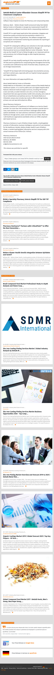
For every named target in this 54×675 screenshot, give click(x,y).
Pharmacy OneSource (18, 19)
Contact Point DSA (32, 668)
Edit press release (27, 181)
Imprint (6, 668)
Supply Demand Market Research (11, 346)
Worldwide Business (8, 596)
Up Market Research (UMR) (9, 533)
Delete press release (12, 181)
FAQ (2, 668)
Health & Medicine (21, 17)
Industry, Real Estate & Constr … (17, 279)
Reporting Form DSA (43, 668)
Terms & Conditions (22, 668)
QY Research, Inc (7, 472)
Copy (47, 158)
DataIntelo (5, 409)
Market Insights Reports (9, 281)
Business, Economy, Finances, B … (17, 470)
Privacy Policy (12, 668)
